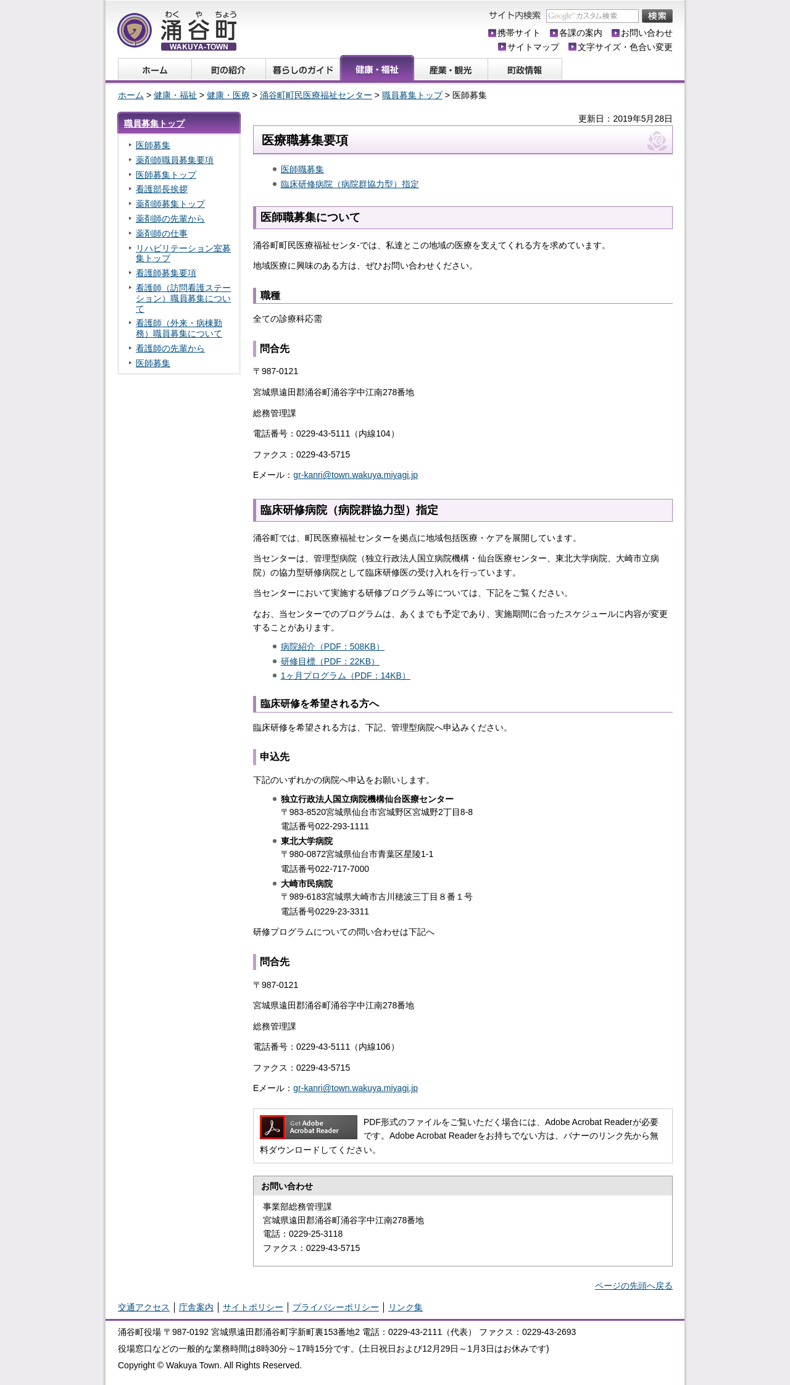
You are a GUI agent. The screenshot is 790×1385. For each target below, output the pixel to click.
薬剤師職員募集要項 (175, 160)
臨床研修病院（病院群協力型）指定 (350, 184)
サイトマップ (533, 47)
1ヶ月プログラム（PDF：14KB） (345, 675)
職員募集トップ (412, 95)
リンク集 (405, 1307)
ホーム (131, 95)
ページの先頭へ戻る (634, 1286)
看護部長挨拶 (162, 189)
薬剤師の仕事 (162, 233)
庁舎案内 (196, 1307)
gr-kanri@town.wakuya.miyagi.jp (355, 475)
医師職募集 (302, 169)
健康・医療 (228, 95)
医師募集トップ (166, 175)
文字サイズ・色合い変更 (625, 47)
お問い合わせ (647, 33)
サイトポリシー (253, 1307)
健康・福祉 (175, 95)
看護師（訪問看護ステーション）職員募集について (183, 298)
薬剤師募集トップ (170, 204)
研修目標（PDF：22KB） (330, 661)
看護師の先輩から (170, 348)
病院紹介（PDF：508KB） (333, 646)
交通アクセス (144, 1307)
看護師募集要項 (166, 273)
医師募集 (153, 145)
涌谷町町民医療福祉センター (316, 95)
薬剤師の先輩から (170, 219)
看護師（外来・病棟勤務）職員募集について (179, 328)
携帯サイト (519, 33)
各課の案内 (580, 33)
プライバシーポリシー (336, 1307)
